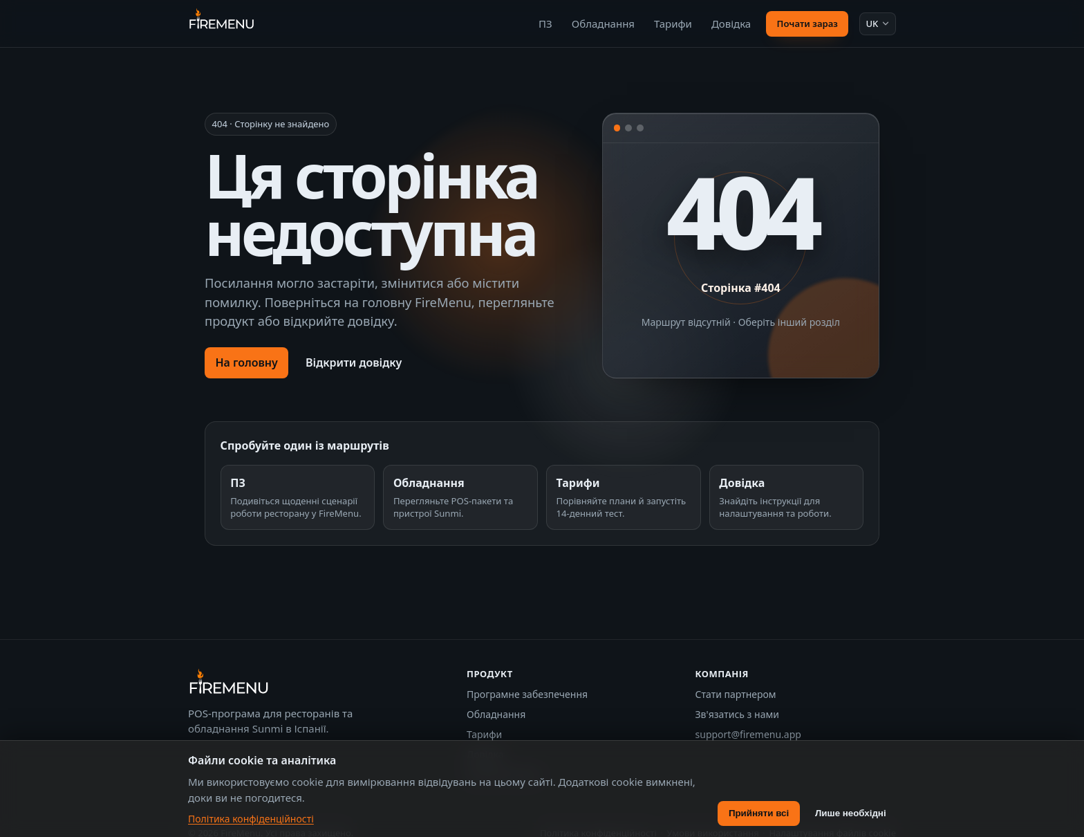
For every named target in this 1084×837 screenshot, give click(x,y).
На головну (246, 362)
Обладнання (603, 23)
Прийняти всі (759, 813)
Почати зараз (807, 23)
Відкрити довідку (354, 362)
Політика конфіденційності (251, 818)
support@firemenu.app (748, 734)
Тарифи (673, 23)
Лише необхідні (850, 813)
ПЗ (545, 23)
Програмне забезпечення (527, 694)
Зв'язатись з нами (737, 714)
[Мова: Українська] (877, 23)
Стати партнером (735, 694)
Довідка (731, 23)
